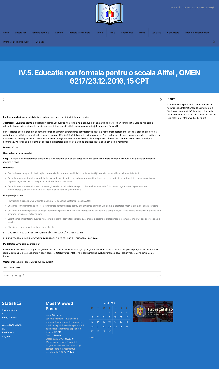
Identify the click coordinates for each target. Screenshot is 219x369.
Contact (50, 335)
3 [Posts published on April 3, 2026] (115, 312)
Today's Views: (10, 317)
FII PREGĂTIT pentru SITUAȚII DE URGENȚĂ (192, 8)
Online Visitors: (10, 310)
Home (48, 315)
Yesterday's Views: (12, 325)
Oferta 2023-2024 (55, 338)
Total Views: (8, 332)
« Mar (92, 337)
